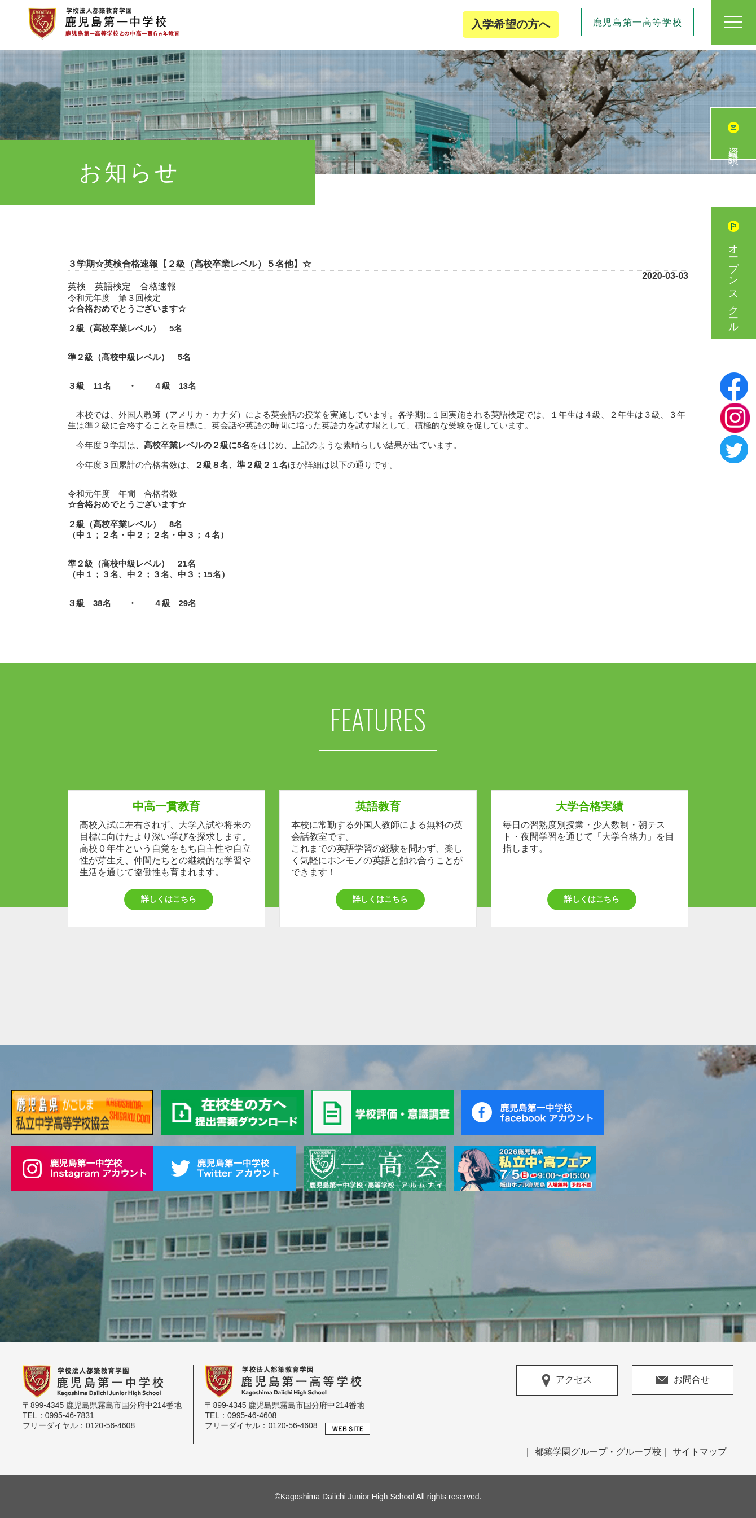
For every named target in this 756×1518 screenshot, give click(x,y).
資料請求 (733, 145)
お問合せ (683, 1379)
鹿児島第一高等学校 (637, 22)
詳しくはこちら (168, 898)
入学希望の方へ (510, 24)
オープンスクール (733, 284)
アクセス (567, 1380)
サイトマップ (700, 1451)
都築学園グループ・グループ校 (598, 1451)
